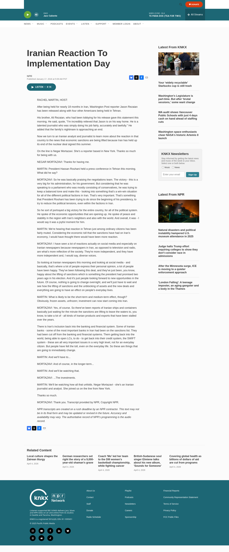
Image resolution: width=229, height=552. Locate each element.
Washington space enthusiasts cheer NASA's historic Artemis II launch (178, 141)
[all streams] (195, 21)
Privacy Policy (169, 517)
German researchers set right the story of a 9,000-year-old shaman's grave (78, 466)
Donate (197, 7)
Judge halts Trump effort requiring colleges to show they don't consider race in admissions (178, 257)
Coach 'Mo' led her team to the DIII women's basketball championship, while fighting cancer (114, 467)
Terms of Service (171, 510)
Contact (89, 504)
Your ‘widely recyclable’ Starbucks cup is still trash (175, 91)
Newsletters (130, 510)
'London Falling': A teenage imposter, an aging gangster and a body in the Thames (178, 292)
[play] (27, 21)
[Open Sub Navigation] (33, 30)
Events (70, 30)
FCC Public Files (171, 524)
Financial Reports (171, 497)
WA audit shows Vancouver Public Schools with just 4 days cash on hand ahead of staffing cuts (177, 123)
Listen (85, 30)
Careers (128, 517)
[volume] (36, 21)
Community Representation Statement (180, 504)
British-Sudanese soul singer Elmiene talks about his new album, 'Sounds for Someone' (148, 467)
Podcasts (57, 30)
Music (40, 30)
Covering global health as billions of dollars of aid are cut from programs (185, 466)
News (27, 30)
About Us (90, 497)
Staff (88, 510)
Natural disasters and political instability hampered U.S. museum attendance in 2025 (177, 239)
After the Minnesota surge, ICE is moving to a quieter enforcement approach (177, 275)
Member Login (121, 30)
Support (101, 30)
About (137, 30)
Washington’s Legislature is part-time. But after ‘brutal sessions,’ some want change (176, 105)
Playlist (128, 497)
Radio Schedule (93, 524)
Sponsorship (130, 524)
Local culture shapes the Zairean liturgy (42, 464)
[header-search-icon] (182, 7)
